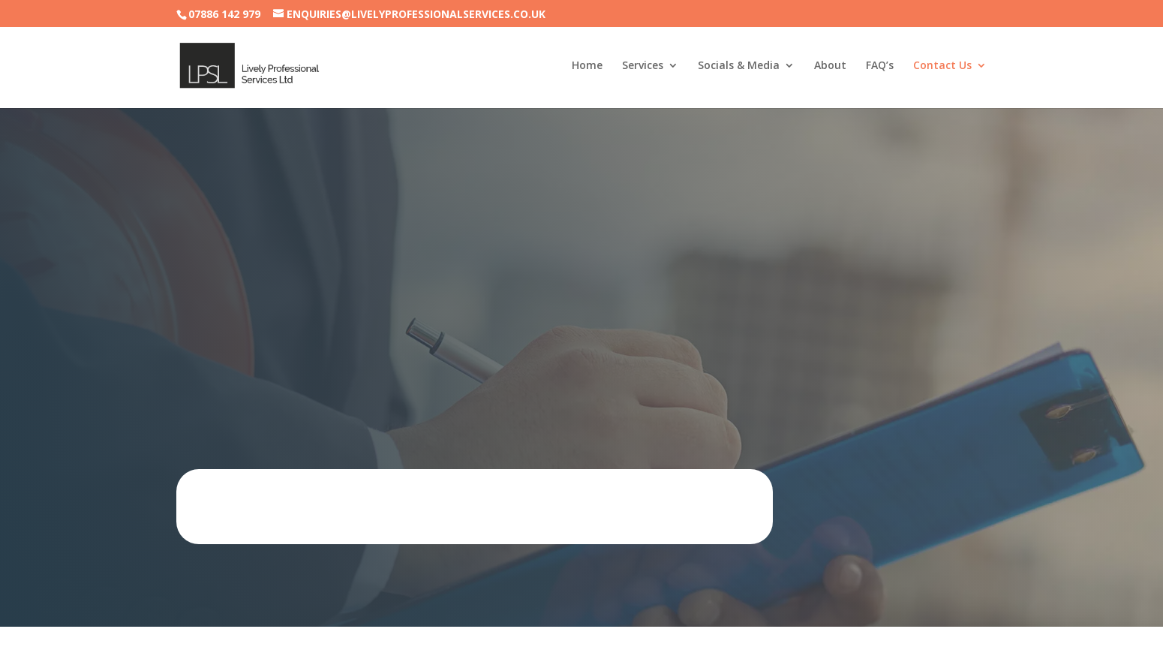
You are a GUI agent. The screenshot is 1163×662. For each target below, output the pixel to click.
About (830, 66)
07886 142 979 (224, 14)
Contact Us (942, 66)
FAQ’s (880, 66)
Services (642, 66)
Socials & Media (739, 66)
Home (587, 66)
